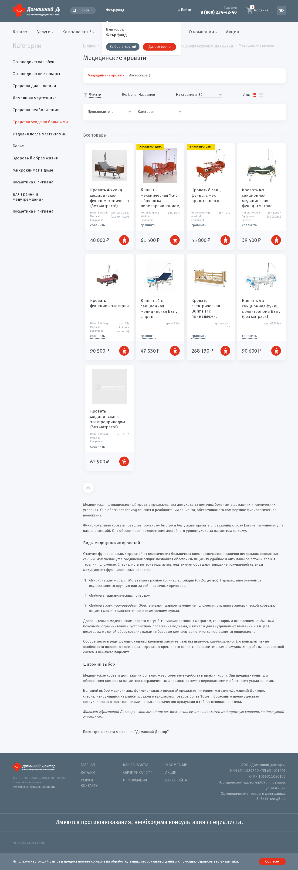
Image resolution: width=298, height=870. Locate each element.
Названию (147, 95)
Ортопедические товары (36, 74)
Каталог (21, 32)
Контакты (89, 786)
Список (261, 95)
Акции (232, 32)
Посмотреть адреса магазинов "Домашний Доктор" (126, 732)
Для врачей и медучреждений (28, 197)
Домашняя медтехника (35, 98)
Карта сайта (176, 780)
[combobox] (210, 95)
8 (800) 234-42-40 (218, 12)
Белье (18, 146)
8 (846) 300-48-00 (271, 799)
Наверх (88, 487)
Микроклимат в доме (33, 170)
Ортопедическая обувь (34, 62)
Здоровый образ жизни (35, 158)
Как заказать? (136, 765)
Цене (132, 95)
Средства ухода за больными (40, 122)
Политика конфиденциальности (34, 786)
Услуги (87, 780)
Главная (88, 765)
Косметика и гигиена (33, 182)
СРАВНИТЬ (97, 225)
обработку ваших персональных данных (144, 861)
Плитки (254, 95)
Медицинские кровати (106, 75)
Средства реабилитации (36, 110)
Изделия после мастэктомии (40, 134)
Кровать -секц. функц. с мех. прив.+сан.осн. (206, 195)
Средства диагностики (34, 86)
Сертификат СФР (137, 773)
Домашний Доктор (44, 9)
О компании (176, 765)
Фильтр (95, 94)
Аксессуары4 (139, 75)
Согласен (272, 861)
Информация (135, 780)
